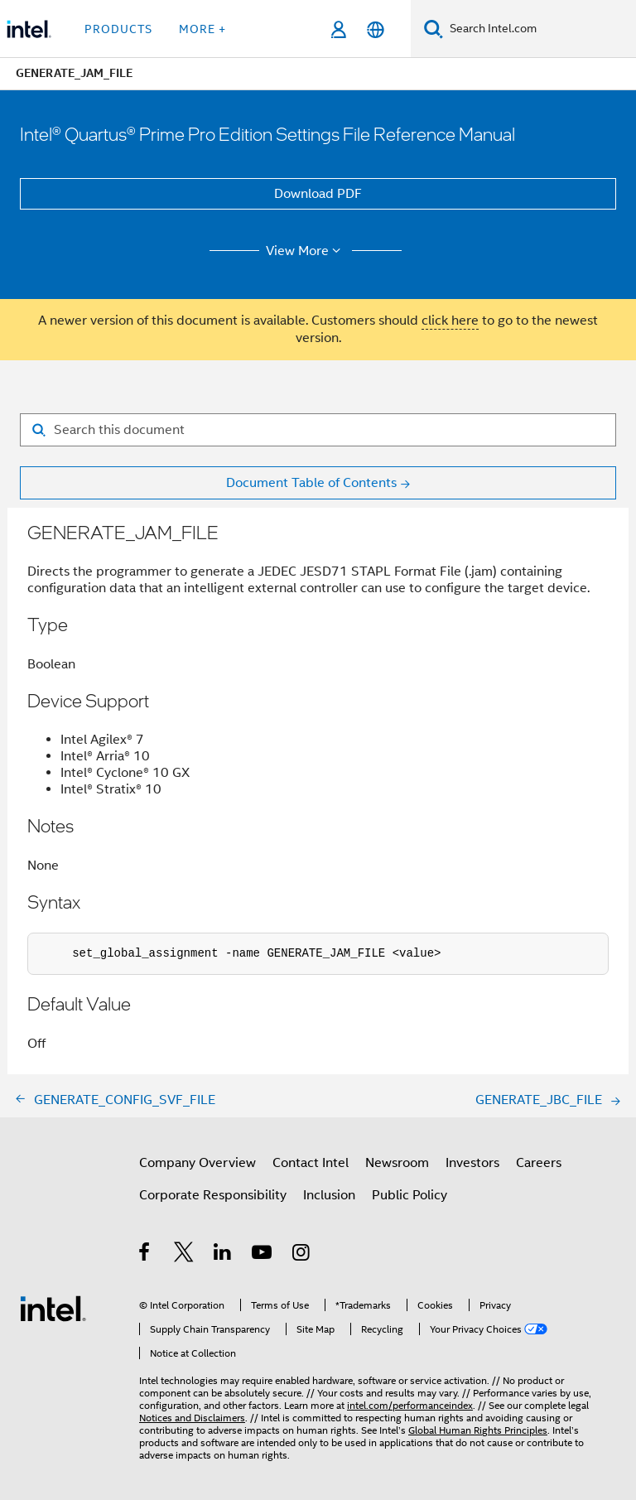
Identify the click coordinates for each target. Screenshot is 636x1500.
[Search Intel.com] (539, 29)
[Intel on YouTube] (263, 1255)
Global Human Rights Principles (477, 1430)
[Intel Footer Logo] (53, 1308)
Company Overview (197, 1163)
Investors (472, 1163)
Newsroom (397, 1163)
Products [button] (118, 29)
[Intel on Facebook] (145, 1255)
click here (450, 320)
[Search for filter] (318, 429)
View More (306, 251)
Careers (538, 1163)
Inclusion (329, 1195)
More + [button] (202, 29)
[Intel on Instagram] (302, 1255)
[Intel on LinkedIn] (223, 1255)
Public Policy (409, 1195)
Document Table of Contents (311, 483)
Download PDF (318, 194)
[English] (375, 29)
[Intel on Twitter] (184, 1255)
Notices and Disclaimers (192, 1417)
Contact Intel (310, 1163)
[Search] (433, 28)
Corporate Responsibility (213, 1195)
